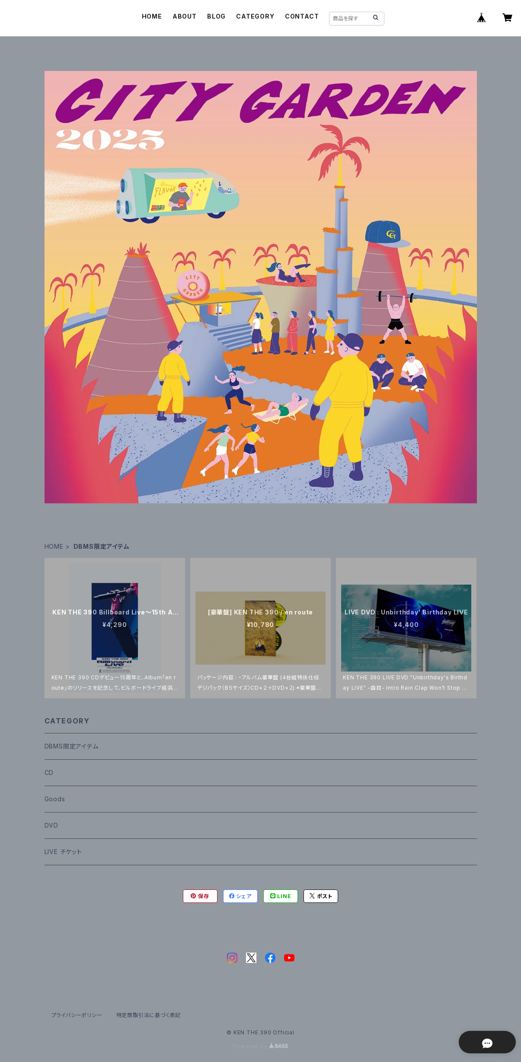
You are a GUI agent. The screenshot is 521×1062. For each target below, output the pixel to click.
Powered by (260, 1046)
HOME (152, 16)
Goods (55, 799)
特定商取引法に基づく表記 (148, 1015)
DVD (51, 825)
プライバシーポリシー (76, 1015)
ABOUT (185, 16)
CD (49, 772)
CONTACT (302, 16)
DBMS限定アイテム (72, 746)
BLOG (216, 16)
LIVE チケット (63, 851)
